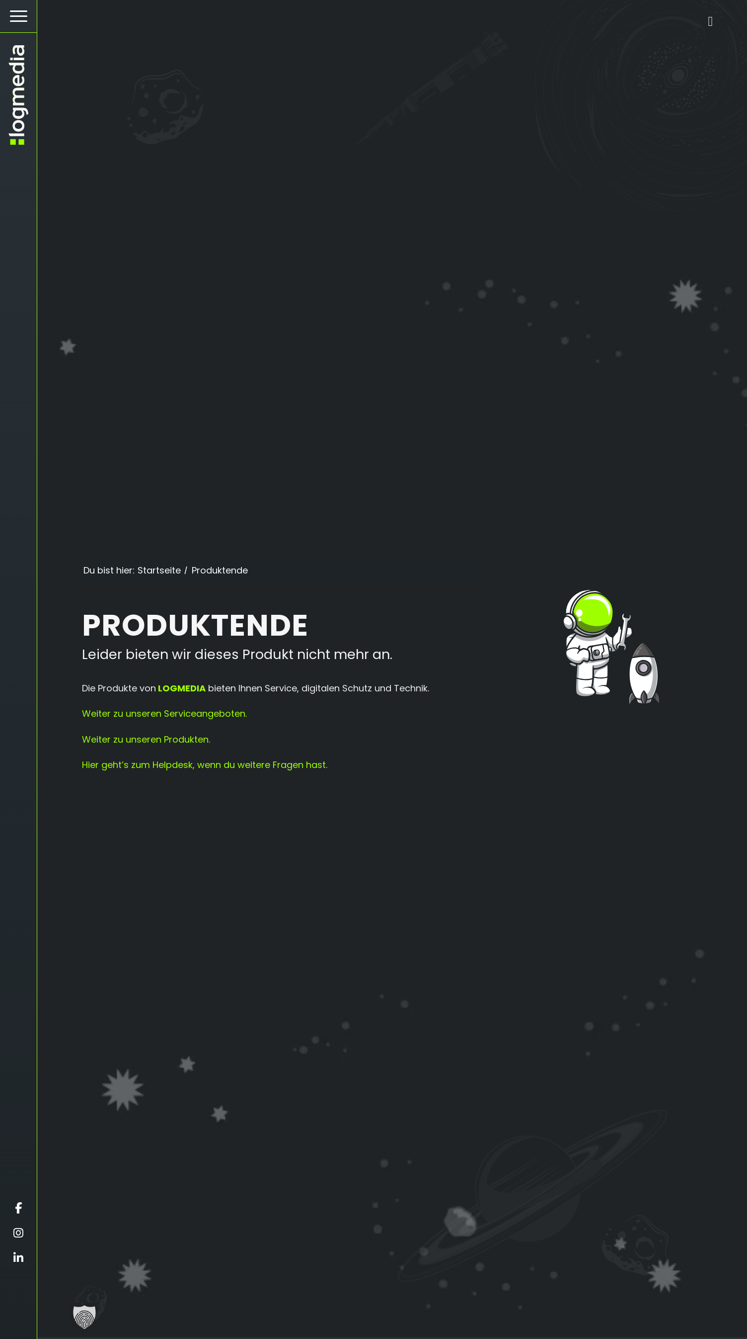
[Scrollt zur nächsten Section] (391, 1322)
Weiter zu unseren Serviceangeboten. (164, 713)
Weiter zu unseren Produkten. (146, 739)
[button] (84, 1317)
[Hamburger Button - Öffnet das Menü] (18, 16)
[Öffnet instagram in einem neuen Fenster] (18, 1233)
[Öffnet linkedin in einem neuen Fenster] (18, 1257)
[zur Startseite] (18, 95)
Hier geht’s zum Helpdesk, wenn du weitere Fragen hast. (204, 765)
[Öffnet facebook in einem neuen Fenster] (18, 1208)
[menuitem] (18, 16)
